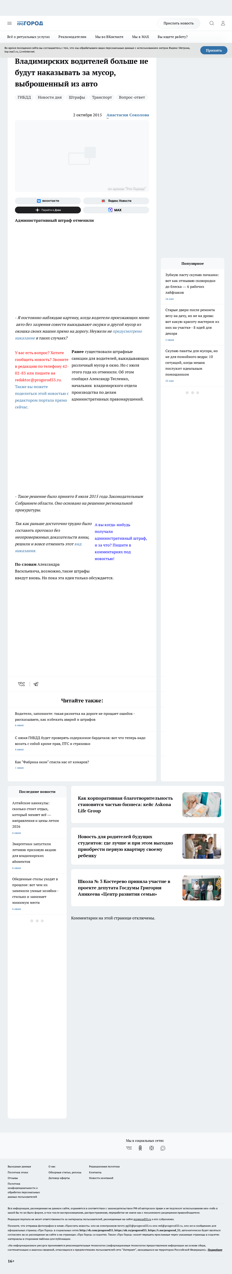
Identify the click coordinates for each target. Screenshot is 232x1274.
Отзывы (13, 1178)
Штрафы (77, 97)
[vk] (22, 684)
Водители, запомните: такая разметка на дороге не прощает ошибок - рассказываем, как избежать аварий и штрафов (82, 719)
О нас (52, 1166)
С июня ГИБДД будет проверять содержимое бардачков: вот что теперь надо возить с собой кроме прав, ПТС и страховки (82, 743)
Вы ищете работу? (173, 37)
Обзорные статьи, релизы (64, 1172)
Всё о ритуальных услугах (28, 37)
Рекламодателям (72, 37)
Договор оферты (59, 1178)
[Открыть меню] (9, 23)
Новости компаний (101, 1178)
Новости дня (50, 97)
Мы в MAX (140, 37)
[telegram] (37, 684)
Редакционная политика (104, 1166)
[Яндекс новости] (116, 201)
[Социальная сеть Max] (116, 210)
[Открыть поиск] (211, 23)
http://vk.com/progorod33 (96, 1230)
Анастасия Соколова (127, 114)
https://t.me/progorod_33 (164, 1230)
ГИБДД (24, 97)
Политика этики (18, 1172)
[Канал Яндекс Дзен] (48, 210)
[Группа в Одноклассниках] (140, 1147)
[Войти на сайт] (222, 23)
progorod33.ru (142, 1219)
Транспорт (102, 97)
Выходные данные (19, 1166)
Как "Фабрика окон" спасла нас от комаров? (82, 765)
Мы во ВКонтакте (109, 37)
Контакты (95, 1172)
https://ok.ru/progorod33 (130, 1230)
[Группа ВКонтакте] (48, 201)
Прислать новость (179, 23)
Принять (214, 50)
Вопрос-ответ (132, 97)
